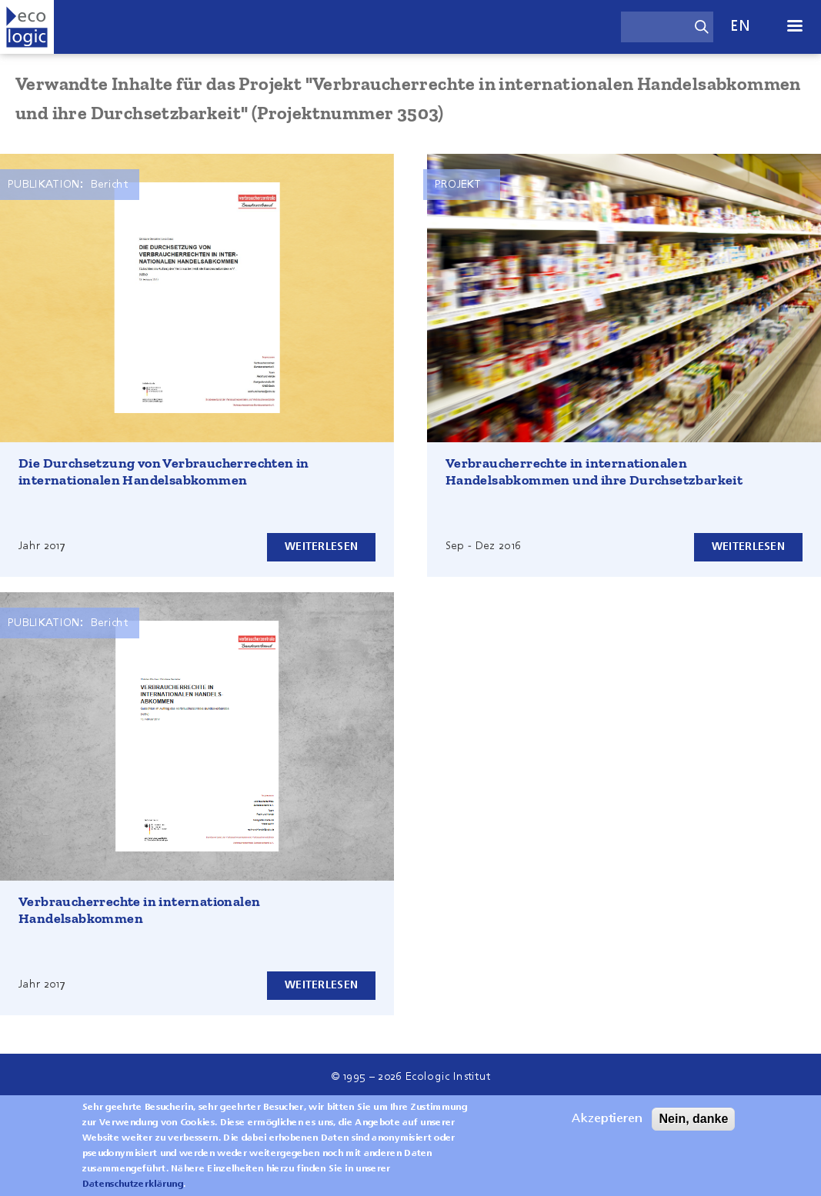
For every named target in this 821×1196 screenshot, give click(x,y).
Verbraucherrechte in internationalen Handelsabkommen (139, 910)
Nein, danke (693, 1125)
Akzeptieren (607, 1126)
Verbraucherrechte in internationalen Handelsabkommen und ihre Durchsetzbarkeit (594, 471)
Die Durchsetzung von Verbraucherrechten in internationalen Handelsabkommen (163, 471)
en (740, 26)
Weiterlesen (321, 546)
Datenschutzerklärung (132, 1191)
